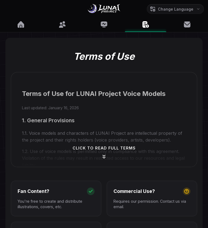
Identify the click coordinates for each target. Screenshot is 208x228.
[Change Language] (175, 9)
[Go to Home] (104, 9)
